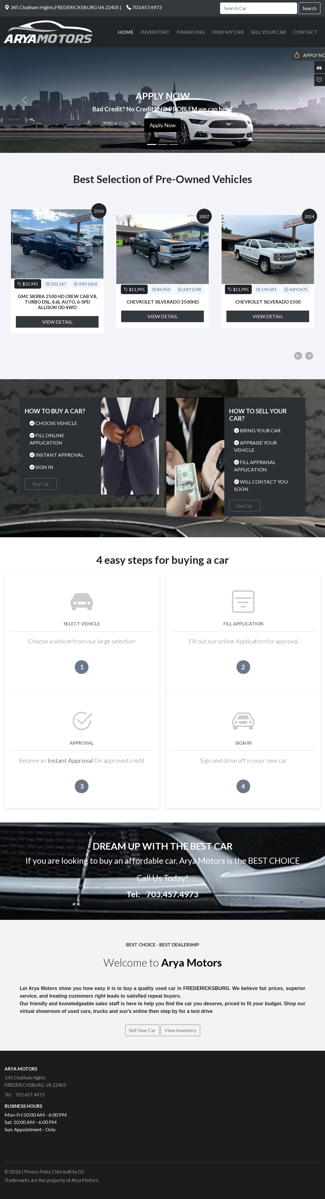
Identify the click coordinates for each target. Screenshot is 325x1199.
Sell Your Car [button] (142, 1030)
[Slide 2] (162, 144)
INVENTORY (155, 32)
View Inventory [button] (180, 1030)
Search (309, 8)
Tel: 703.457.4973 (162, 894)
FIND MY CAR (228, 32)
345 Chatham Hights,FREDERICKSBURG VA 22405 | (63, 7)
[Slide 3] (173, 144)
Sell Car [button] (245, 506)
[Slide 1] (151, 144)
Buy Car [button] (40, 484)
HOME (125, 32)
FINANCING (191, 32)
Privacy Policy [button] (37, 1171)
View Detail (57, 322)
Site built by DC (69, 1171)
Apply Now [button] (163, 125)
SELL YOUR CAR (268, 32)
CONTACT (305, 32)
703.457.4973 (146, 7)
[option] (57, 271)
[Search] (258, 8)
